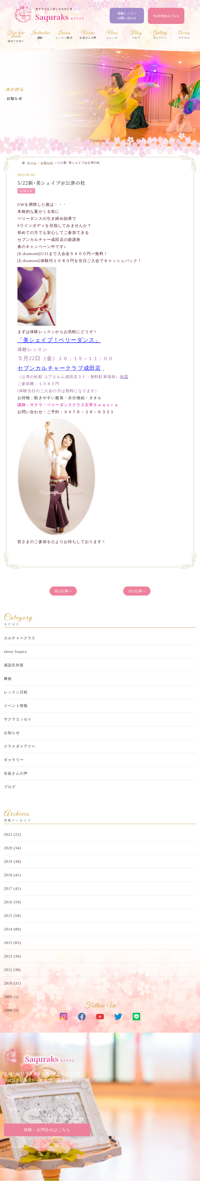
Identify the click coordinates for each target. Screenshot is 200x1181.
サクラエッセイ (18, 720)
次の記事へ (136, 591)
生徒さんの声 (16, 774)
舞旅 (8, 679)
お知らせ (14, 98)
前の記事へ (63, 591)
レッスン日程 (16, 692)
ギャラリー (14, 760)
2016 (8, 902)
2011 (8, 970)
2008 (8, 1010)
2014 (8, 929)
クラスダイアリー (20, 747)
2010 (8, 983)
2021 (8, 835)
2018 (8, 875)
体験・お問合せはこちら (47, 1130)
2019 (8, 862)
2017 (8, 889)
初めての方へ (16, 37)
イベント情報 (16, 706)
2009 (8, 997)
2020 (8, 848)
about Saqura (15, 652)
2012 (8, 956)
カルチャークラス (20, 638)
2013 (8, 943)
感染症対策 (14, 665)
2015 (8, 916)
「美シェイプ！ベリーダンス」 (59, 340)
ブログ (10, 787)
